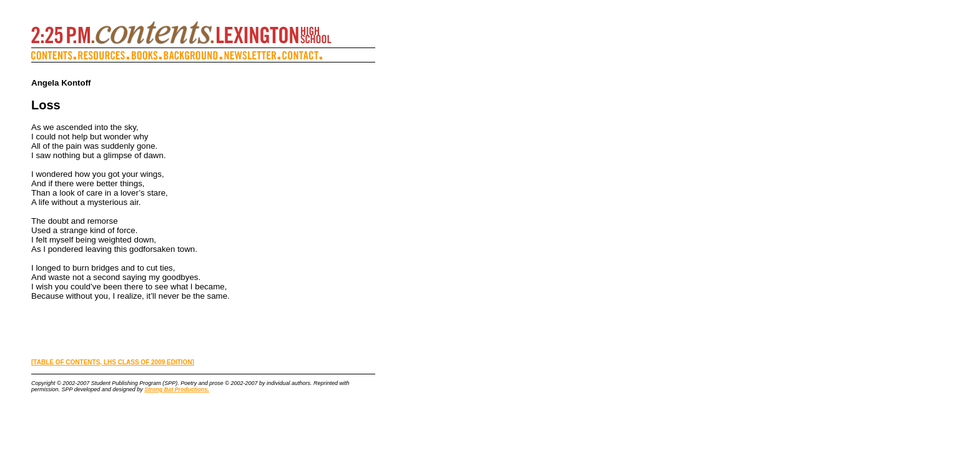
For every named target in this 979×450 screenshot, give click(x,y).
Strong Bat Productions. (176, 389)
